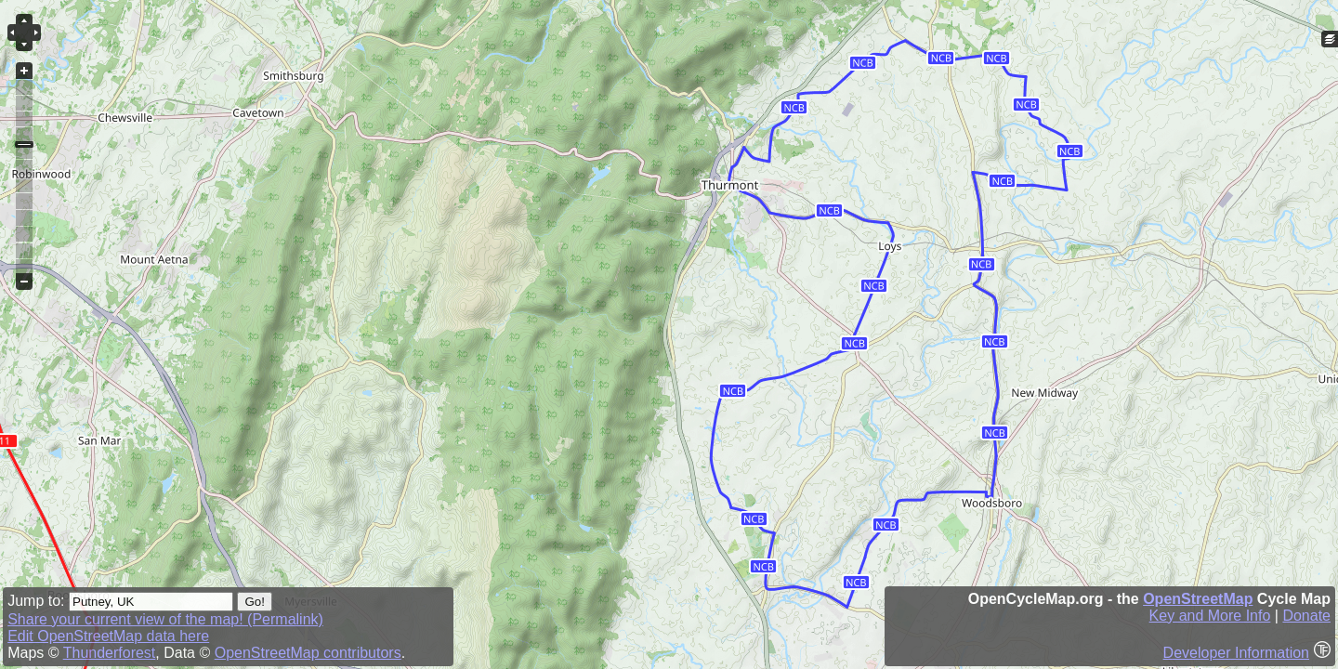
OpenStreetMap (1198, 599)
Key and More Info (1210, 615)
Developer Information (1236, 653)
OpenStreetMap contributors (308, 653)
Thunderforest (109, 653)
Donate (1306, 615)
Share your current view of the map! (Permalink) (165, 619)
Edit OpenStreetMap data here (108, 636)
